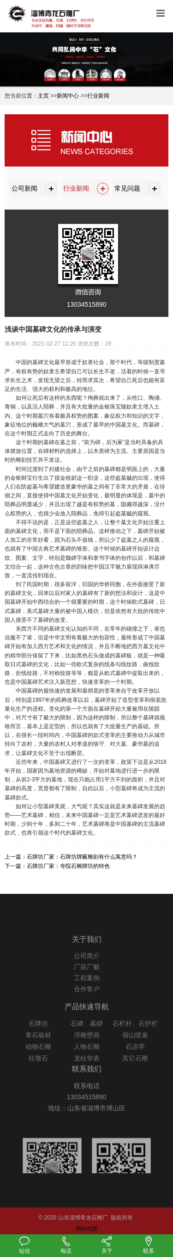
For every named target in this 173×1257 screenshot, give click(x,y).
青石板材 (38, 1045)
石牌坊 (38, 1034)
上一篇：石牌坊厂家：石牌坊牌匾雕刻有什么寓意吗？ (71, 857)
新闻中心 (68, 96)
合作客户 (87, 999)
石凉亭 (135, 1057)
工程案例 (87, 988)
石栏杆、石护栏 (135, 1034)
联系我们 (86, 1077)
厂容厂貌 (87, 977)
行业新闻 (98, 96)
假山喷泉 (135, 1045)
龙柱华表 (87, 1068)
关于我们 (86, 949)
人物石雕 (87, 1057)
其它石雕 (135, 1068)
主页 (43, 96)
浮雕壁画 (87, 1045)
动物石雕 (38, 1057)
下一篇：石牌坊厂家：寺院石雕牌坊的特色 (57, 866)
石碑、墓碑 (87, 1034)
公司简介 (87, 966)
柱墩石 (38, 1068)
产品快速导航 (87, 1017)
